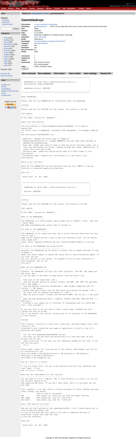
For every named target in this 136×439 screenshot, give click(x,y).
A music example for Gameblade (45, 24)
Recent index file (6, 76)
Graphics (7, 55)
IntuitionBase (6, 89)
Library (6, 57)
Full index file (5, 74)
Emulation (7, 50)
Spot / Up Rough (40, 37)
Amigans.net (5, 85)
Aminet (3, 87)
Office (6, 61)
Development (8, 44)
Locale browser (6, 24)
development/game (41, 43)
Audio (6, 38)
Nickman (133, 3)
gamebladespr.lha (40, 26)
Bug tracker (5, 22)
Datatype (7, 40)
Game (6, 52)
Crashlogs (4, 20)
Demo (6, 42)
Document (7, 46)
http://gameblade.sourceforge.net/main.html (49, 41)
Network (7, 59)
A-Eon (3, 93)
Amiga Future (6, 95)
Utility (6, 63)
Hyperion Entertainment (9, 91)
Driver (6, 48)
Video (6, 65)
